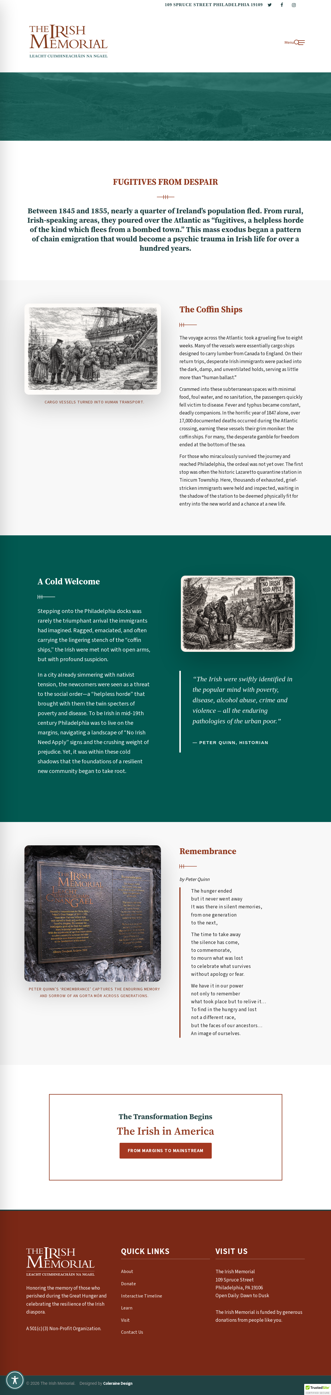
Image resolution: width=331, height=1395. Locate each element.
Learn (126, 1308)
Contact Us (132, 1332)
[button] (295, 42)
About (127, 1271)
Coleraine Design (117, 1384)
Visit (125, 1320)
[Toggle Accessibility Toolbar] (15, 1380)
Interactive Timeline (141, 1296)
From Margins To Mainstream (166, 1150)
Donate (128, 1284)
